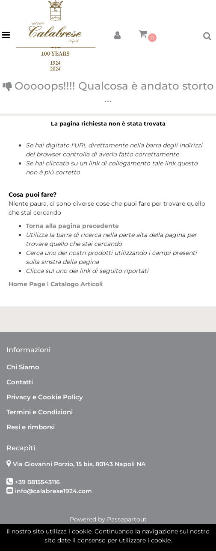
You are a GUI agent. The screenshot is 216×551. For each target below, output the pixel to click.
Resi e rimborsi (30, 427)
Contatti (19, 382)
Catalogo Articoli (76, 284)
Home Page (28, 284)
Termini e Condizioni (39, 412)
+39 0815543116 (37, 482)
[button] (117, 33)
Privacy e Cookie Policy (44, 397)
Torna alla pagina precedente (72, 226)
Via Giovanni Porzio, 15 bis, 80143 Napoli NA (79, 464)
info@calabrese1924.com (53, 491)
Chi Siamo (22, 367)
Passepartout (127, 519)
